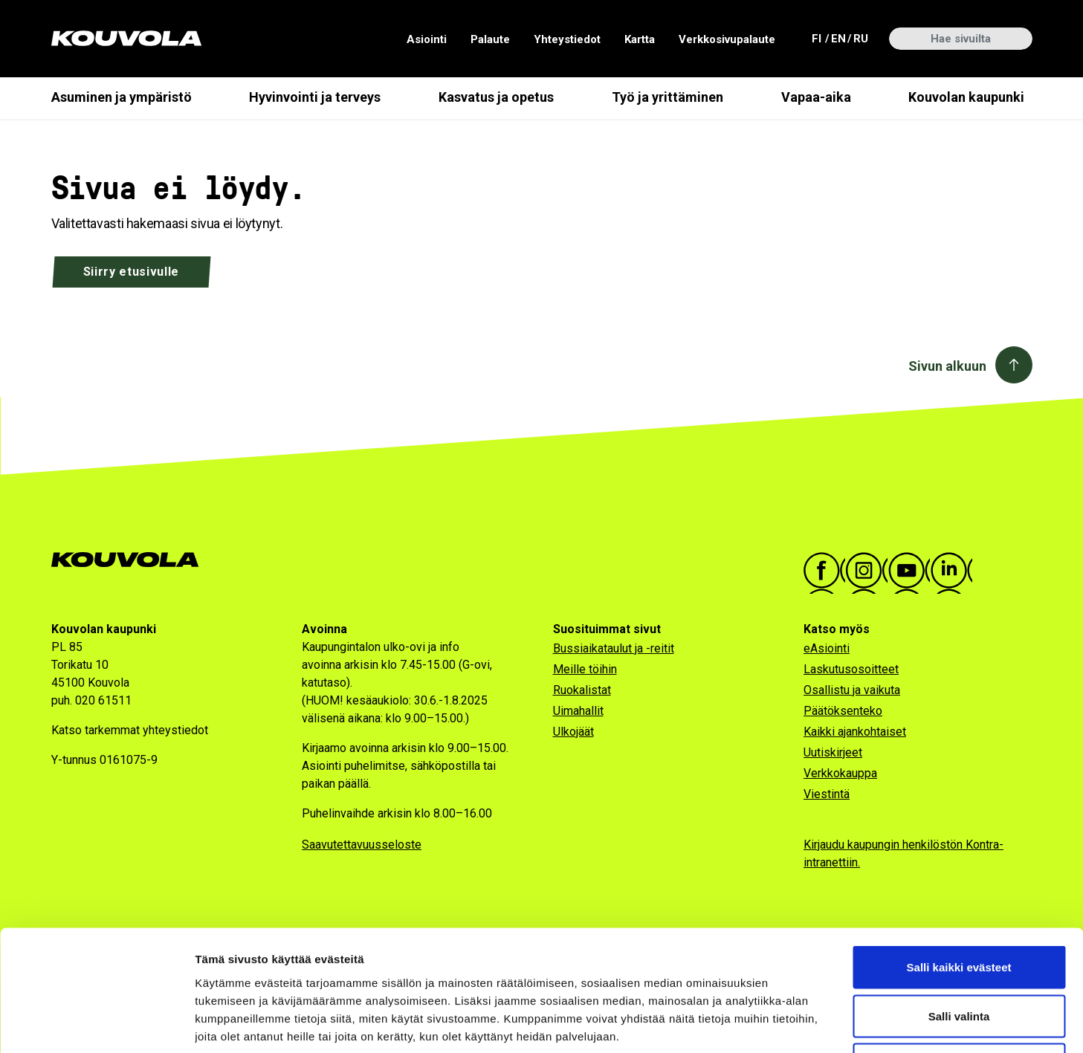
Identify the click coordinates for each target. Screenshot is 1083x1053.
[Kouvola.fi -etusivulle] (131, 560)
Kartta (639, 39)
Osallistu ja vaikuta (852, 690)
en (837, 37)
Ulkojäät (573, 732)
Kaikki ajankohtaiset (855, 732)
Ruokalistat (582, 690)
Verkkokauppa (840, 773)
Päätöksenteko (843, 711)
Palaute (490, 39)
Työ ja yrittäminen (667, 97)
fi (818, 37)
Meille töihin (585, 669)
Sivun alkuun (947, 366)
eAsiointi (827, 648)
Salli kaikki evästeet (959, 858)
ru (860, 37)
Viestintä (827, 794)
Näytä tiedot (795, 1023)
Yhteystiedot (567, 39)
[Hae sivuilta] (960, 38)
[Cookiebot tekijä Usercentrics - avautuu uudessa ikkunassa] (96, 1024)
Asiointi (427, 39)
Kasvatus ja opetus (496, 97)
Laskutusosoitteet (851, 669)
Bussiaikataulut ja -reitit (613, 648)
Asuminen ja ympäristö (121, 97)
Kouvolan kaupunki (966, 97)
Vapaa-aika (816, 97)
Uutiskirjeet (833, 752)
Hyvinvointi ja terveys (315, 97)
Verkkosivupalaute (727, 39)
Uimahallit (578, 711)
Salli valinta (959, 907)
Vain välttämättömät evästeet (958, 955)
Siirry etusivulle (131, 272)
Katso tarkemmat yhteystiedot (129, 730)
